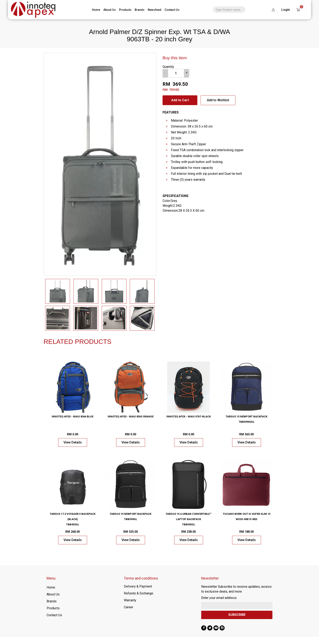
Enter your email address (219, 598)
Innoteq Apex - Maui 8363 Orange (131, 416)
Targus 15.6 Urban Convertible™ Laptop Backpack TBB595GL (188, 519)
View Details (72, 442)
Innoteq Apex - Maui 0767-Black (188, 416)
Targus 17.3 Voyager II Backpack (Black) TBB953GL (72, 519)
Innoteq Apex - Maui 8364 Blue (72, 416)
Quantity (168, 67)
